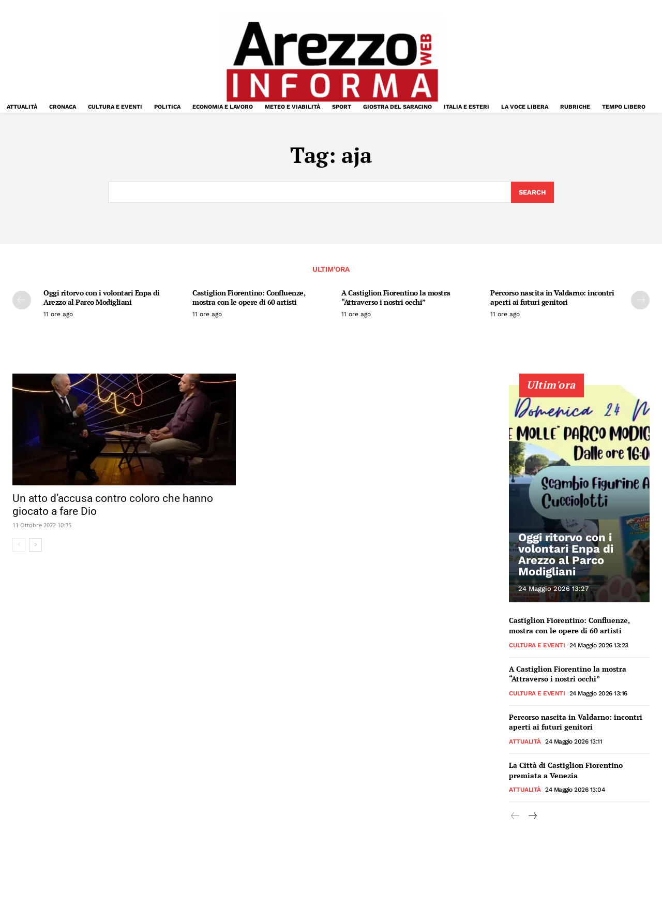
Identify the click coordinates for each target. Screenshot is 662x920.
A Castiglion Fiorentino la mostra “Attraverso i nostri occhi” (395, 297)
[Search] (532, 192)
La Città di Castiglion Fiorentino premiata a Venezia (566, 770)
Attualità (525, 741)
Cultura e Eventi (537, 644)
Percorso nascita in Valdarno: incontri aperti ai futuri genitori (552, 297)
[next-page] (640, 300)
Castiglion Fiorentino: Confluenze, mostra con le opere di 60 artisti (248, 297)
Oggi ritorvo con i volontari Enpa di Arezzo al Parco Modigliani (101, 297)
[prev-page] (21, 300)
